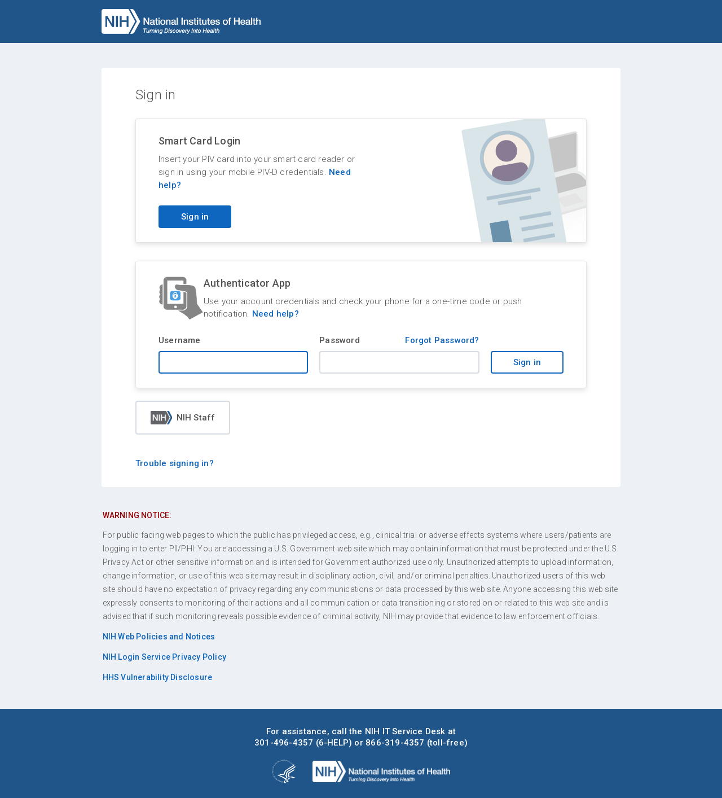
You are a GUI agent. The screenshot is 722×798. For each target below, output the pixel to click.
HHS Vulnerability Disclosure (158, 677)
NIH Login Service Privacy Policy (164, 656)
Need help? (275, 314)
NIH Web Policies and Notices (159, 636)
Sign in (527, 362)
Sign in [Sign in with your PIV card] (195, 217)
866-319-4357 (395, 743)
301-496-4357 (283, 743)
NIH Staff (183, 417)
